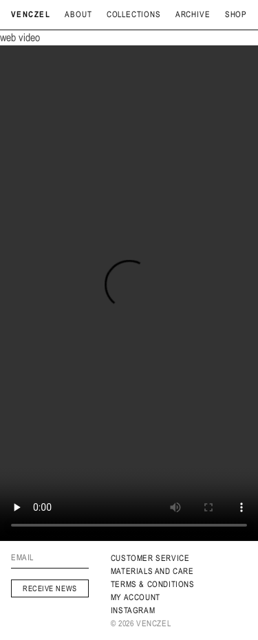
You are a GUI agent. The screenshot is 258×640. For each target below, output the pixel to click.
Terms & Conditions (153, 584)
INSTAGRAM (133, 610)
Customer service (150, 558)
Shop (236, 14)
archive (193, 14)
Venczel (30, 14)
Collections (134, 14)
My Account (135, 597)
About (78, 14)
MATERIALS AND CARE (152, 571)
